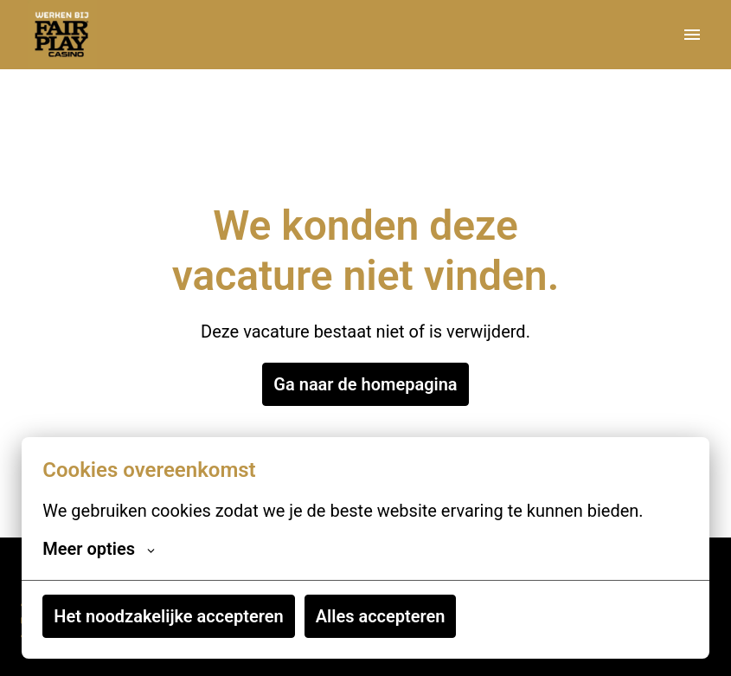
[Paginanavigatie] (692, 34)
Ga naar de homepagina (365, 384)
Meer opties (98, 548)
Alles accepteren (381, 616)
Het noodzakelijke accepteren (168, 616)
